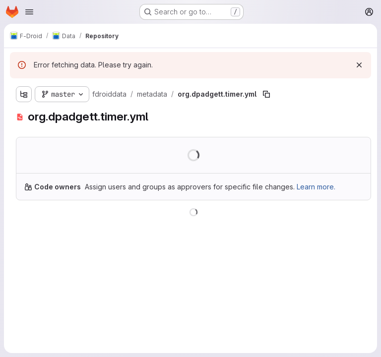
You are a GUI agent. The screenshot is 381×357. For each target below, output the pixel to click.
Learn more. (316, 186)
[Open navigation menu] (29, 12)
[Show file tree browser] (24, 94)
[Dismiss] (359, 65)
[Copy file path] (266, 94)
